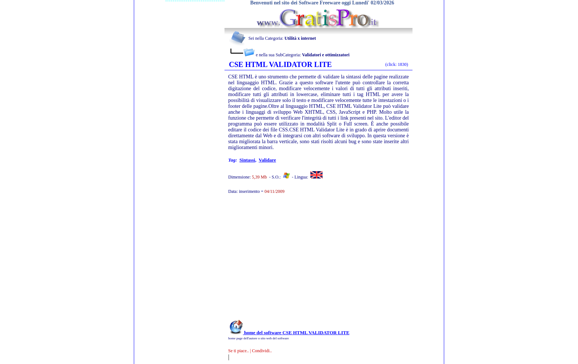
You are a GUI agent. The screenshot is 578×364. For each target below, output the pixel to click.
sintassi (247, 160)
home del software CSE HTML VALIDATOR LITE (288, 332)
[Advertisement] (308, 260)
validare (267, 160)
